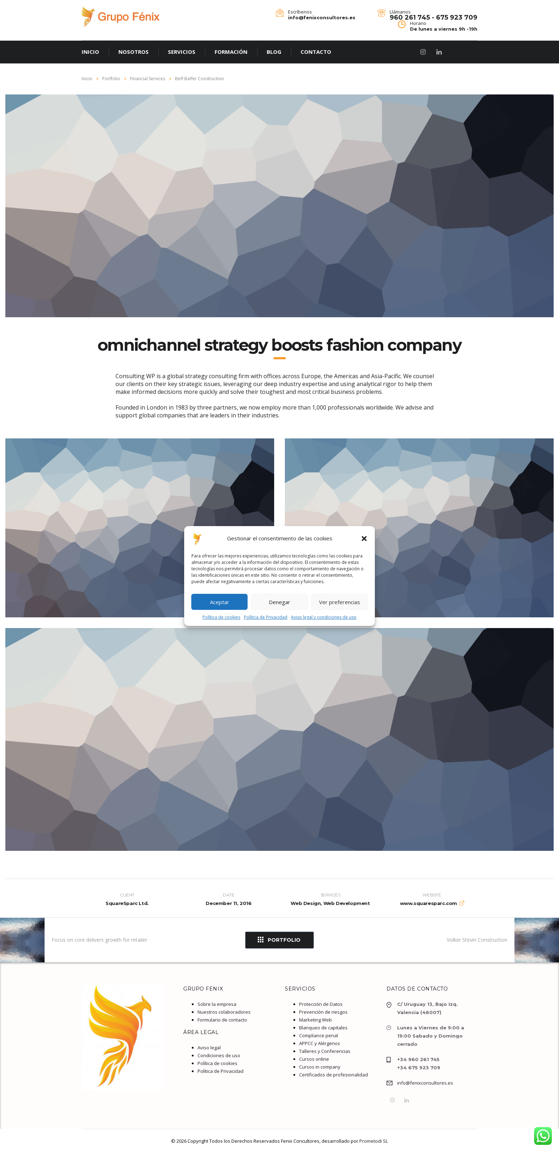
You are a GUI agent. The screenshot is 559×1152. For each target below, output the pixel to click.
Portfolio (279, 939)
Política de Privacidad (265, 617)
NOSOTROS (133, 51)
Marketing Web (315, 1020)
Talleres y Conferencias (324, 1051)
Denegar (279, 602)
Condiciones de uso (219, 1055)
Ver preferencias (339, 602)
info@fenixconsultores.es (425, 1083)
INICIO (90, 51)
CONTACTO (316, 51)
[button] (364, 538)
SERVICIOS (181, 51)
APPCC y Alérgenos (319, 1043)
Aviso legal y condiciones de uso (324, 617)
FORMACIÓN (231, 51)
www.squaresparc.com (428, 903)
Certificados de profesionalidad (333, 1074)
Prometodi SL (373, 1141)
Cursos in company (319, 1067)
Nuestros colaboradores (224, 1012)
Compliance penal (318, 1035)
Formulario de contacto (222, 1020)
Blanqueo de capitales (323, 1027)
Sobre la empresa (217, 1004)
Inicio (87, 79)
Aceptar (219, 602)
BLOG (274, 51)
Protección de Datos (321, 1004)
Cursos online (314, 1059)
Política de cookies (221, 617)
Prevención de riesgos (323, 1012)
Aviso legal (209, 1047)
